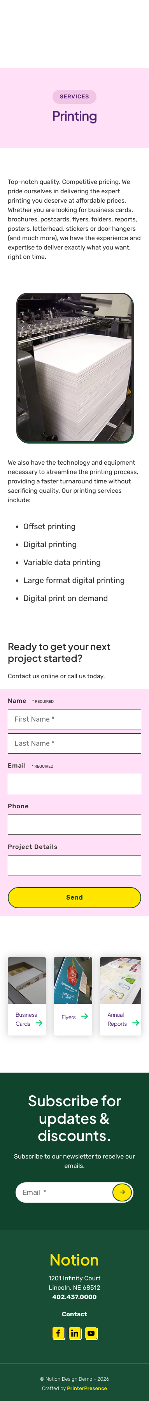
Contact (74, 1314)
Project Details (33, 846)
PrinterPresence (87, 1389)
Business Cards (26, 1019)
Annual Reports (117, 1019)
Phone (18, 806)
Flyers (68, 1017)
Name (18, 700)
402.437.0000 (74, 1297)
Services (74, 96)
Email (18, 765)
